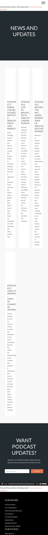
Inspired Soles (9, 520)
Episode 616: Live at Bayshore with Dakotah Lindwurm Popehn (27, 112)
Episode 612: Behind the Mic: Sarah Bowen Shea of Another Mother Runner (40, 116)
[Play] (2, 484)
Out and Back (9, 514)
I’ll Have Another (10, 504)
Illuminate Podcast (11, 523)
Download (3, 9)
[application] (24, 484)
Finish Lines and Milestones (13, 511)
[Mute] (40, 484)
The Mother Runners (11, 517)
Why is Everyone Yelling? (12, 526)
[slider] (21, 483)
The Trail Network (11, 508)
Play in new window (35, 7)
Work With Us (9, 533)
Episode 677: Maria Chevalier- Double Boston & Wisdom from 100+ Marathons (14, 115)
